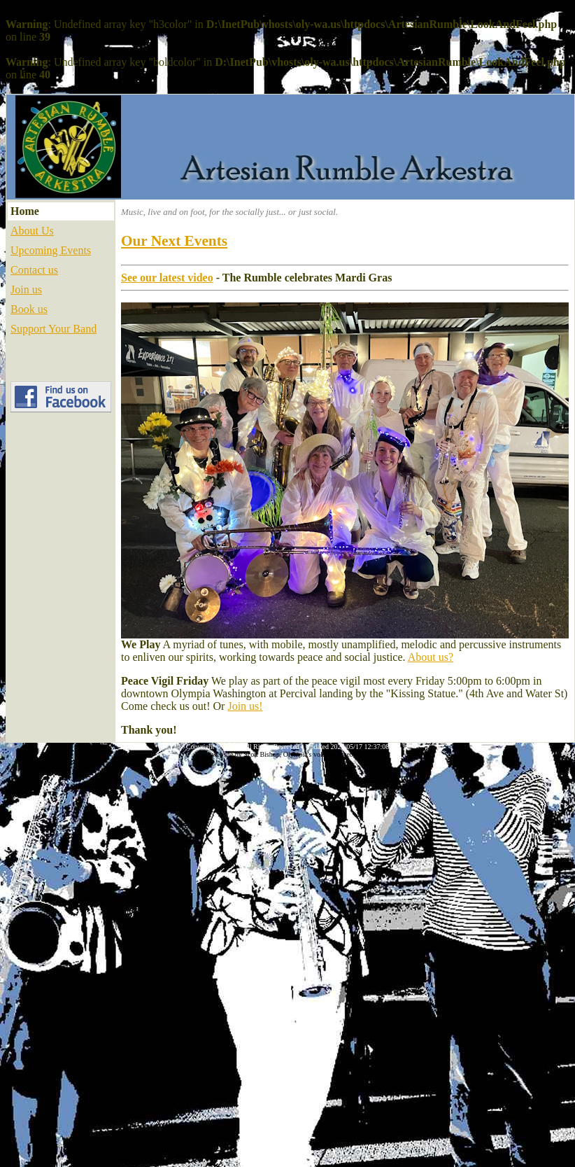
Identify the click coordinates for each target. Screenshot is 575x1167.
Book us (29, 309)
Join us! (244, 706)
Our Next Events (174, 240)
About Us (32, 231)
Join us (26, 289)
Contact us (34, 270)
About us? (430, 657)
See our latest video (167, 278)
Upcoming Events (50, 250)
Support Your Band (53, 329)
